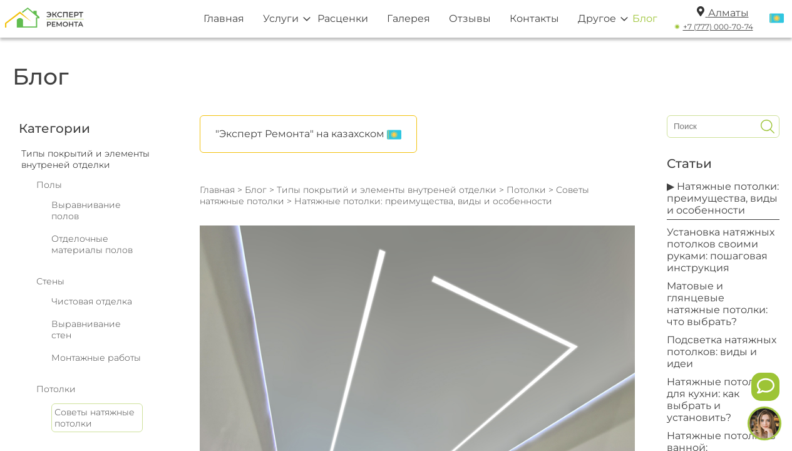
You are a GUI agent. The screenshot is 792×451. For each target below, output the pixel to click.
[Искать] (767, 126)
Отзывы (470, 18)
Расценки (342, 18)
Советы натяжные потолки (94, 418)
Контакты (534, 18)
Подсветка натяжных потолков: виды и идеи (721, 352)
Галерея (408, 18)
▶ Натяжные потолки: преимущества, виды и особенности (723, 198)
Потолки (56, 389)
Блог (644, 18)
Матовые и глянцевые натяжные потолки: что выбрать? (717, 304)
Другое (597, 18)
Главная (223, 18)
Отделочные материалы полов (92, 244)
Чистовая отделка (91, 301)
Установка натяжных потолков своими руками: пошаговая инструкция (720, 250)
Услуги (281, 18)
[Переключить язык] (777, 18)
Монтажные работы (96, 357)
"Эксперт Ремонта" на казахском (308, 135)
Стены (50, 281)
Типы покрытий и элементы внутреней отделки (386, 189)
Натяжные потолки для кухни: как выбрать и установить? (717, 399)
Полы (49, 184)
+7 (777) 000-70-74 (718, 26)
